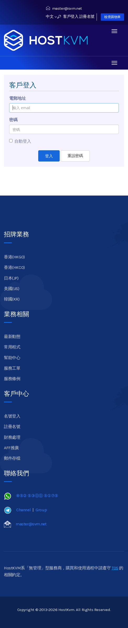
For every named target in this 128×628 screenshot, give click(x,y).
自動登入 (20, 141)
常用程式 (12, 346)
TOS (115, 567)
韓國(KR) (12, 299)
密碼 (13, 119)
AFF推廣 (11, 447)
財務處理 (12, 437)
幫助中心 (12, 357)
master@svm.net (64, 8)
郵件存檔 (12, 458)
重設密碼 (75, 155)
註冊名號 (86, 16)
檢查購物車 (112, 17)
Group (41, 509)
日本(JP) (11, 278)
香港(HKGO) (14, 256)
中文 (51, 16)
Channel (23, 509)
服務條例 (12, 378)
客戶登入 (68, 16)
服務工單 (12, 368)
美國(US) (11, 288)
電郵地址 (17, 98)
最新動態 (12, 336)
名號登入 (12, 416)
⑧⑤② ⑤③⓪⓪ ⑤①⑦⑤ (37, 495)
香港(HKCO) (14, 267)
